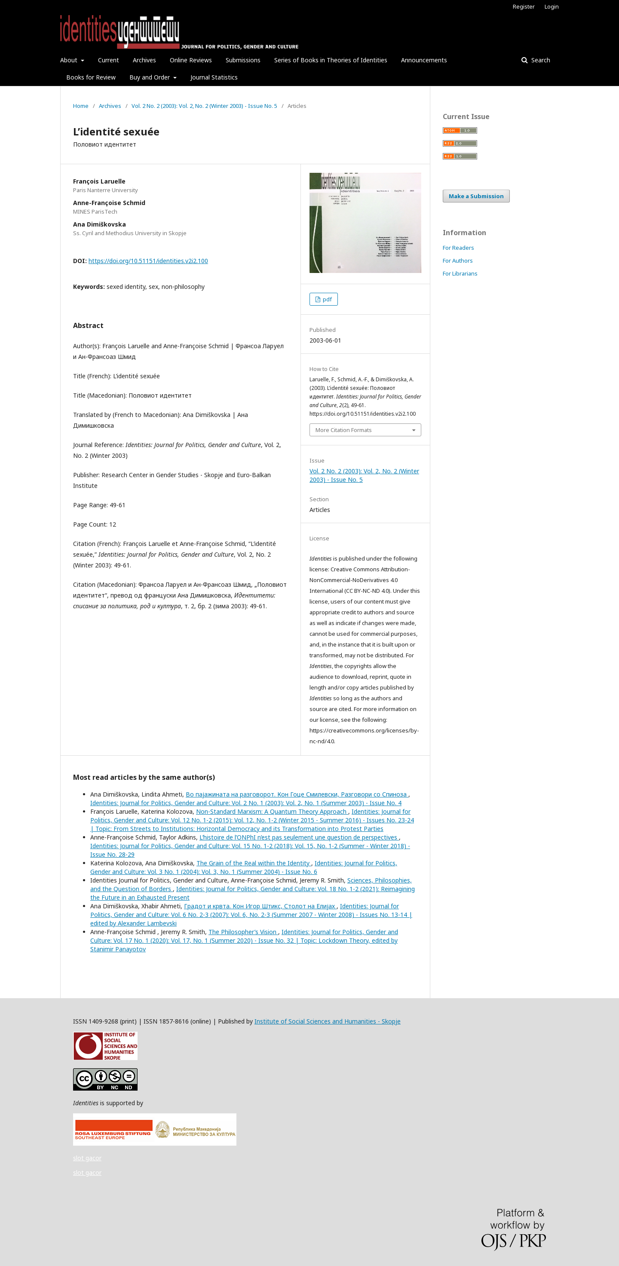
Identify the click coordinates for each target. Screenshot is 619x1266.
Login (552, 6)
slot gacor (87, 1158)
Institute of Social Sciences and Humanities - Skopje (327, 1021)
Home (81, 106)
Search (540, 60)
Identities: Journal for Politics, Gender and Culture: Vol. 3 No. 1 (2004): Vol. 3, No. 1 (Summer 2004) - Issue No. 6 (243, 867)
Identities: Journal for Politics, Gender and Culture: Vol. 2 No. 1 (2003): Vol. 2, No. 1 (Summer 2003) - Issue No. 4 (245, 803)
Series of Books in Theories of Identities (330, 60)
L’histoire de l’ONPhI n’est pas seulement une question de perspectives (299, 837)
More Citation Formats (344, 430)
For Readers (458, 247)
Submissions (243, 60)
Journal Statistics (214, 77)
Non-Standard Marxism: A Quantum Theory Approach (272, 811)
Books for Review (91, 77)
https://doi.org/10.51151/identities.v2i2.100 (148, 261)
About (69, 60)
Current (108, 60)
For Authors (458, 260)
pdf (327, 299)
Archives (144, 60)
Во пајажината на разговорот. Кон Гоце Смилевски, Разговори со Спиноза (297, 794)
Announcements (424, 60)
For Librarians (460, 273)
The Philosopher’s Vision (243, 932)
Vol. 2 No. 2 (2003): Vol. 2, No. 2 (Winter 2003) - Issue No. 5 (204, 106)
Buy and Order (150, 77)
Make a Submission (476, 196)
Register (524, 6)
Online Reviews (191, 60)
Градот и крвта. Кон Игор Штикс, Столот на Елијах (260, 906)
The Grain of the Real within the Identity (253, 863)
